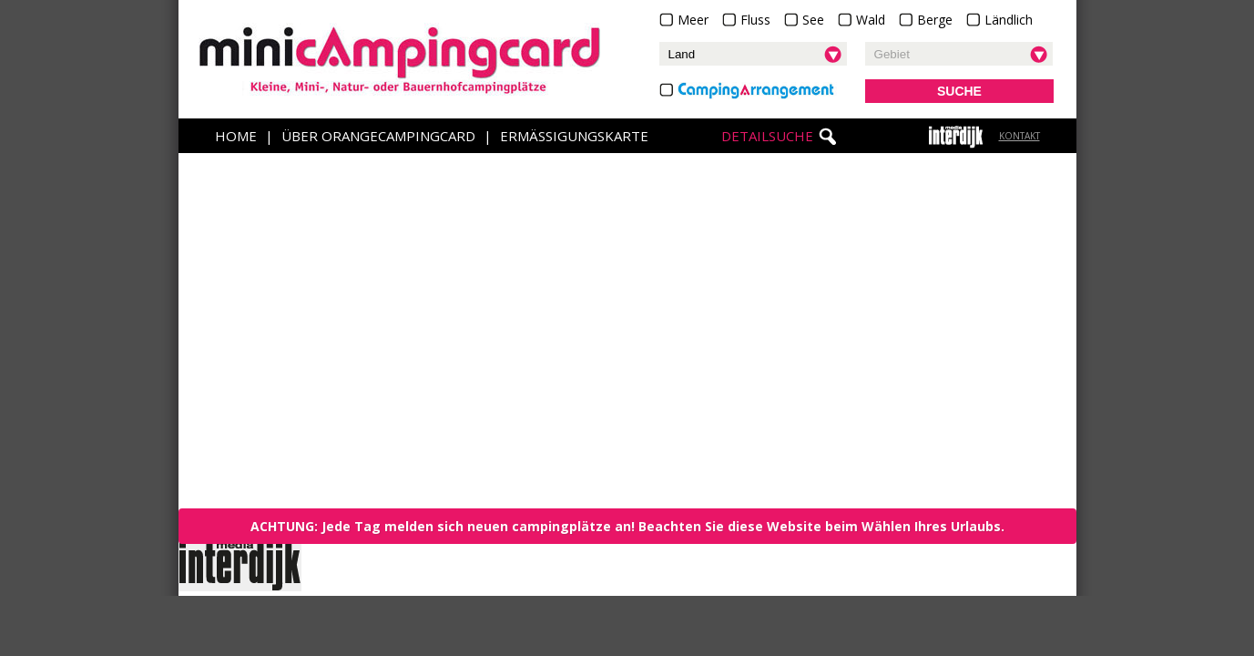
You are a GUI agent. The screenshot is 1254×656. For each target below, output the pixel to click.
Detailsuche (767, 136)
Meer (693, 19)
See (813, 19)
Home (236, 136)
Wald (870, 19)
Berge (935, 19)
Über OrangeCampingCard (378, 136)
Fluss (755, 19)
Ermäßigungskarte (574, 136)
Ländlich (1008, 19)
